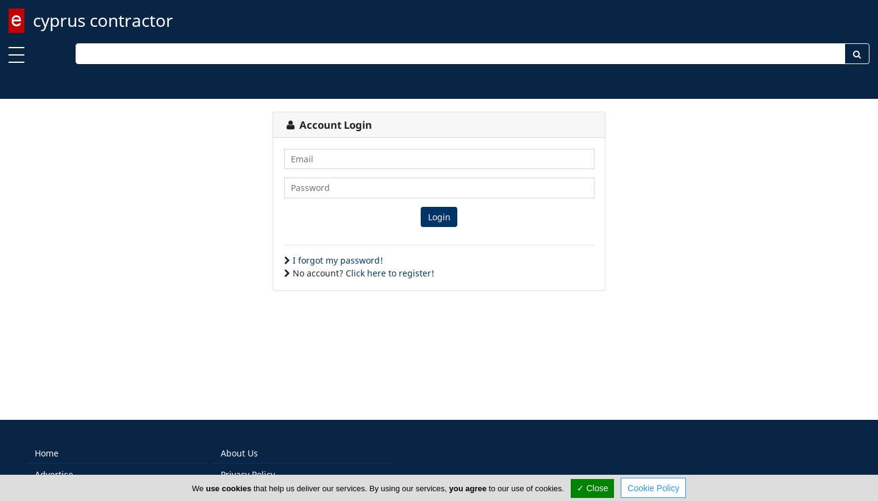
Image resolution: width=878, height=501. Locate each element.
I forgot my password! (338, 260)
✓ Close (593, 488)
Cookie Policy (653, 488)
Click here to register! (390, 273)
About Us (239, 453)
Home (47, 453)
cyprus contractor (103, 20)
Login (439, 217)
